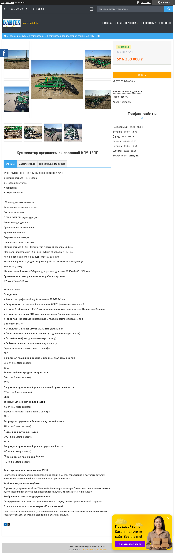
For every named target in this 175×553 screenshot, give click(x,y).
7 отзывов (146, 2)
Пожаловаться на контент (95, 549)
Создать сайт (7, 2)
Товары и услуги (125, 23)
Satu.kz (103, 546)
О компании (148, 23)
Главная (107, 23)
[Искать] (168, 9)
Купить (142, 75)
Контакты (165, 23)
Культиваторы (36, 35)
